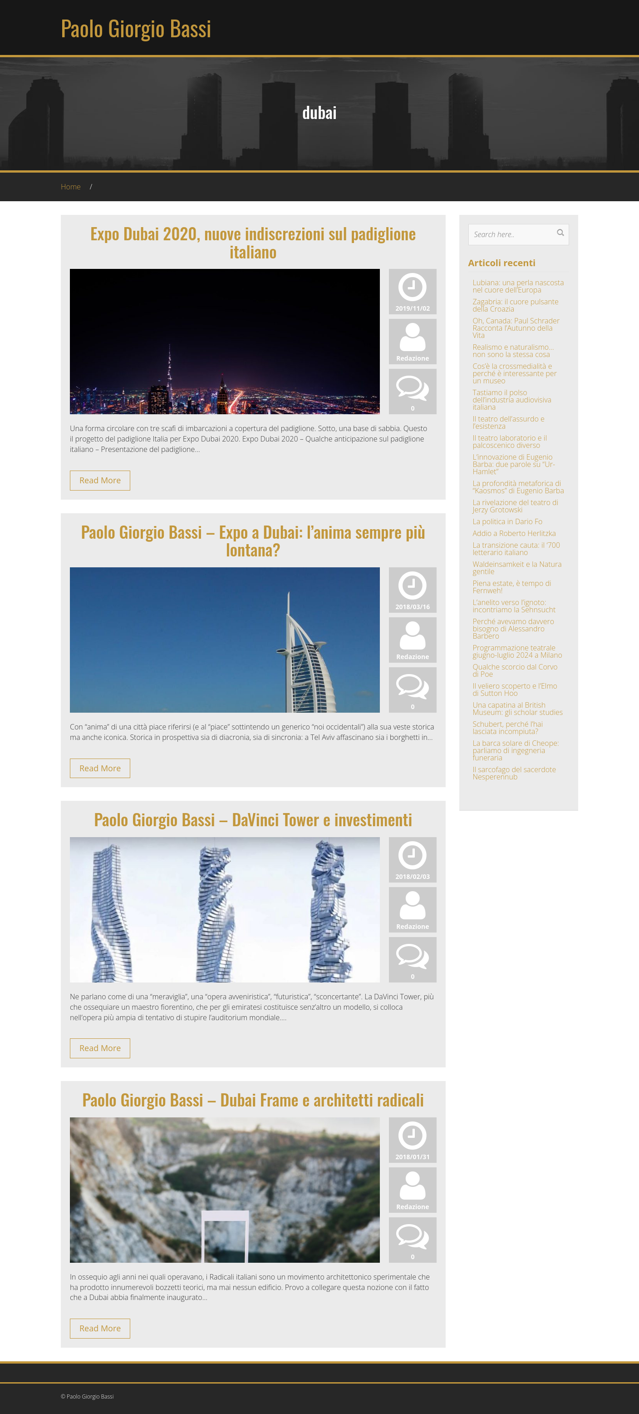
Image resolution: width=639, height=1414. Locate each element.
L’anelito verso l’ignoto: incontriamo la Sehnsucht (514, 606)
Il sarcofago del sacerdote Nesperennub (514, 773)
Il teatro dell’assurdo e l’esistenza (509, 422)
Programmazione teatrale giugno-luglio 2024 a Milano (517, 651)
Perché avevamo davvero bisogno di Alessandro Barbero (514, 628)
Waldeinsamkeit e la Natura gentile (517, 567)
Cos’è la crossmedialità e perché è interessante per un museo (515, 373)
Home (71, 187)
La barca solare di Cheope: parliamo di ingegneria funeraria (516, 750)
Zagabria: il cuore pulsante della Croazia (516, 305)
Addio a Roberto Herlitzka (514, 533)
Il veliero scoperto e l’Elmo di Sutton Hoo (515, 689)
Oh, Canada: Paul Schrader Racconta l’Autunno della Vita (516, 328)
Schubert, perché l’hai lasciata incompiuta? (508, 727)
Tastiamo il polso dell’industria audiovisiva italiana (512, 399)
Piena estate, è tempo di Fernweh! (512, 586)
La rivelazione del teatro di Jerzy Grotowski (516, 506)
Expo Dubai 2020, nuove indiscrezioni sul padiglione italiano (253, 242)
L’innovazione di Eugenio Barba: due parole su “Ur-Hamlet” (514, 464)
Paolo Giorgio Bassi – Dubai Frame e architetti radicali (253, 1099)
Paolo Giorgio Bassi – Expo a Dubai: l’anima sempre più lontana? (253, 540)
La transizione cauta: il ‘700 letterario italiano (516, 548)
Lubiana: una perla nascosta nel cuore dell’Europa (518, 286)
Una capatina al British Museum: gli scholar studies (518, 708)
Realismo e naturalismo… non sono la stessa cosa (513, 350)
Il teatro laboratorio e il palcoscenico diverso (510, 441)
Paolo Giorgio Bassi (136, 27)
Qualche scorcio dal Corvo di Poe (515, 670)
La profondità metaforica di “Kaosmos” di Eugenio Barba (518, 487)
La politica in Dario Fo (508, 521)
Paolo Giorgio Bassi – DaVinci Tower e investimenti (253, 819)
